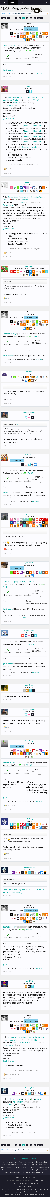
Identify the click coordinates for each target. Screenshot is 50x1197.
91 (35, 18)
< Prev (3, 18)
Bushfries (29, 685)
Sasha (29, 86)
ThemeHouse (38, 1180)
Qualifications (8, 70)
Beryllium (21, 1187)
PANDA (36, 50)
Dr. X (5, 470)
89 (27, 18)
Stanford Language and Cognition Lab (19, 581)
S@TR (15, 102)
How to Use (38, 125)
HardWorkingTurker (29, 867)
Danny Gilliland (19, 202)
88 (23, 18)
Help (29, 1187)
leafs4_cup (29, 819)
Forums (13, 2)
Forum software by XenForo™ (25, 1177)
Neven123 (29, 455)
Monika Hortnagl (10, 333)
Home (4, 2)
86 (16, 18)
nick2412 (29, 981)
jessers (29, 514)
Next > (40, 18)
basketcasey (29, 630)
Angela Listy (18, 1101)
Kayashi (29, 372)
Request (27, 125)
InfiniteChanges (29, 741)
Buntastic (29, 182)
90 (31, 18)
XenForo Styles (32, 1183)
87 (20, 18)
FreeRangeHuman (29, 412)
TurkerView (39, 73)
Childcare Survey (15, 1099)
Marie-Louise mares (21, 1042)
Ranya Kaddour (9, 762)
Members (24, 2)
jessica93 (29, 563)
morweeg (29, 266)
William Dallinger (10, 45)
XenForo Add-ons (20, 1183)
